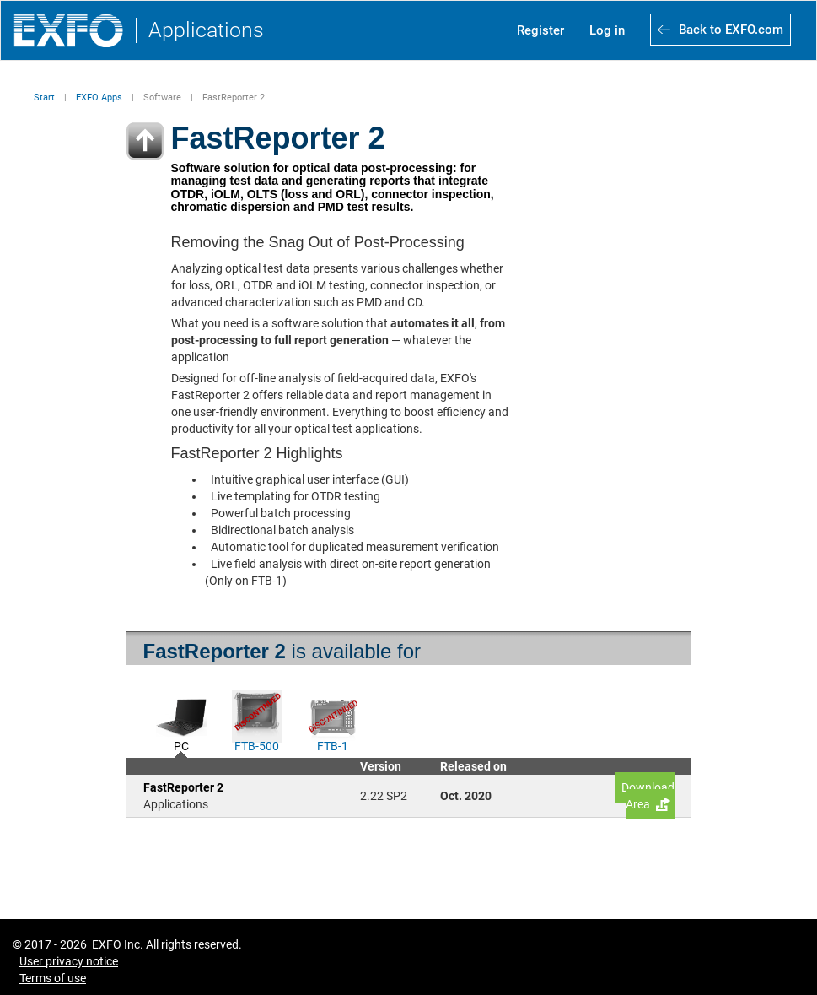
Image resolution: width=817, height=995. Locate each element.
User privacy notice (68, 961)
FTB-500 (256, 744)
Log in (607, 30)
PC (181, 744)
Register (540, 30)
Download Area (648, 796)
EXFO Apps (99, 97)
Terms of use (52, 978)
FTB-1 (332, 744)
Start (44, 97)
